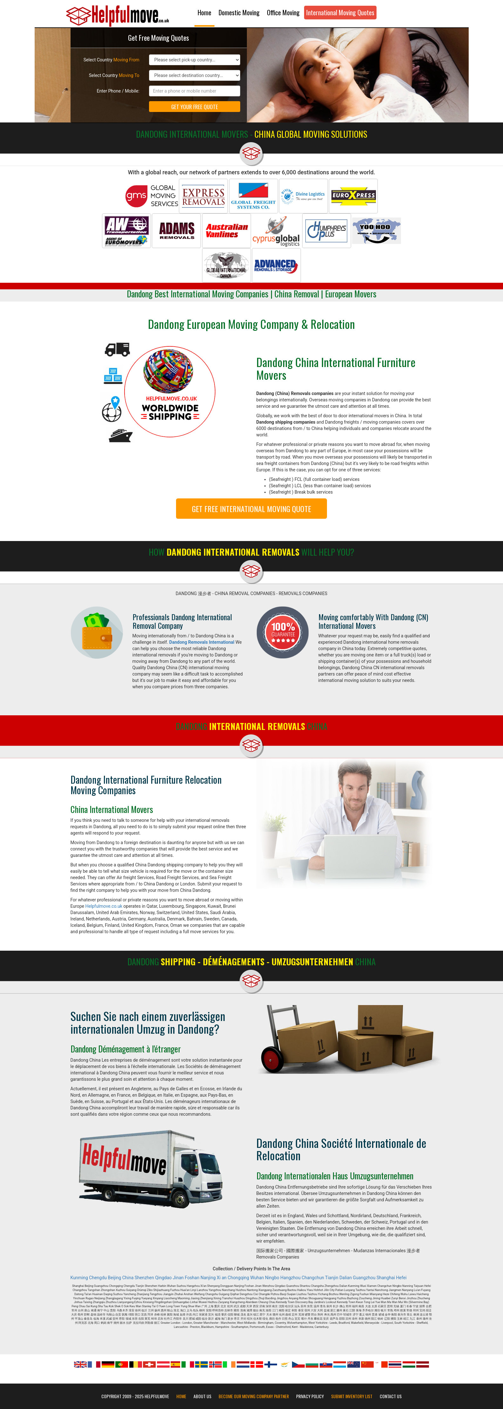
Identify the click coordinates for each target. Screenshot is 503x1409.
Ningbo (272, 1277)
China (128, 1277)
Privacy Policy (310, 1396)
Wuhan (257, 1277)
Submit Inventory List (351, 1396)
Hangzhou (290, 1277)
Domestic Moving (239, 12)
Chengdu (97, 1277)
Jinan (178, 1277)
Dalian (345, 1277)
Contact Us (391, 1396)
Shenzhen (144, 1277)
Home (204, 12)
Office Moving (283, 12)
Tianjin (331, 1277)
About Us (202, 1396)
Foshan (192, 1277)
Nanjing (208, 1277)
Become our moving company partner (254, 1396)
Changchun (313, 1277)
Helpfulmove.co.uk (103, 906)
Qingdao (163, 1277)
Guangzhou (364, 1277)
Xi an (222, 1277)
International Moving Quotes (340, 12)
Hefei (401, 1277)
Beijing (114, 1277)
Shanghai (386, 1277)
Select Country (111, 59)
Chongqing (238, 1277)
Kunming (79, 1277)
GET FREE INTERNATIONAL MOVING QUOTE (251, 508)
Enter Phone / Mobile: (118, 91)
